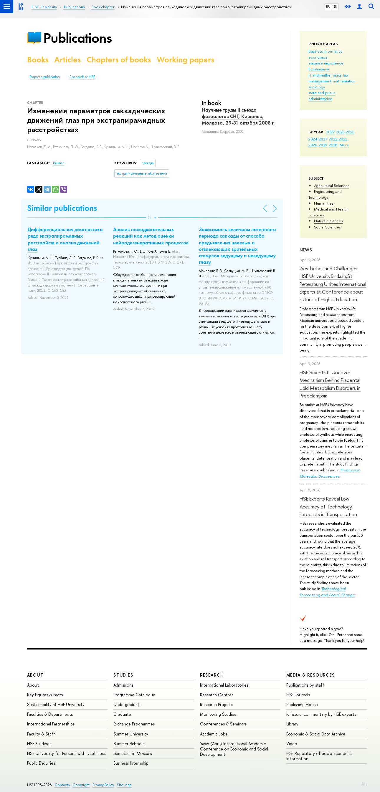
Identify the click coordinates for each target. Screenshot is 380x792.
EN (335, 6)
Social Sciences (327, 227)
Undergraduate (127, 704)
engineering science (325, 63)
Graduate (122, 714)
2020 (312, 145)
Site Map (124, 784)
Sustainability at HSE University (56, 704)
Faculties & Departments (50, 714)
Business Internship (130, 763)
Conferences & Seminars (223, 724)
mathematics (344, 81)
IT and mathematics (324, 75)
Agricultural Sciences (331, 185)
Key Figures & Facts (45, 694)
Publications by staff (305, 685)
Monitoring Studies (218, 714)
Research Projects (216, 704)
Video (291, 743)
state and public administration (322, 95)
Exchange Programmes (134, 724)
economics (317, 57)
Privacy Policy (103, 784)
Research (212, 675)
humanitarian (319, 69)
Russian (59, 163)
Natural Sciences (328, 220)
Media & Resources (310, 675)
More (344, 145)
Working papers (185, 59)
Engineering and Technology (325, 194)
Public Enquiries (41, 763)
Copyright (81, 784)
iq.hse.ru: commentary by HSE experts (321, 714)
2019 (323, 145)
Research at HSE (82, 76)
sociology (316, 87)
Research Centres (216, 694)
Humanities (323, 203)
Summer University (130, 734)
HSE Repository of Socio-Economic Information (318, 755)
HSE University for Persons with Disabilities (66, 753)
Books (37, 59)
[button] (149, 218)
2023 (323, 139)
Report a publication (45, 76)
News (306, 250)
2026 (340, 132)
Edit (364, 783)
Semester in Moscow (132, 753)
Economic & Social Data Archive (315, 734)
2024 (312, 139)
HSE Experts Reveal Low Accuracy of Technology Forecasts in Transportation (328, 506)
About (35, 675)
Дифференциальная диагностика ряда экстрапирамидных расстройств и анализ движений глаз (65, 239)
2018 (333, 145)
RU (328, 6)
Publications (77, 38)
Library (292, 724)
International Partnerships (51, 724)
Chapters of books (119, 59)
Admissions (123, 685)
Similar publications (62, 208)
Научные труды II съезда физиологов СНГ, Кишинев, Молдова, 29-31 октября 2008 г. (238, 116)
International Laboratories (224, 685)
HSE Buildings (39, 743)
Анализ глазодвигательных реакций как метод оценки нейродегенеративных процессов (151, 236)
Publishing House (302, 704)
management (319, 81)
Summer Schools (128, 743)
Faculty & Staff (41, 734)
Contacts (62, 784)
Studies (123, 675)
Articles (67, 59)
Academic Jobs (213, 734)
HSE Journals (298, 694)
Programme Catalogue (134, 694)
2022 (333, 139)
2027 (330, 132)
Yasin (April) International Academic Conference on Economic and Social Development (234, 749)
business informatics (325, 51)
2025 (350, 132)
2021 (343, 139)
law (345, 75)
